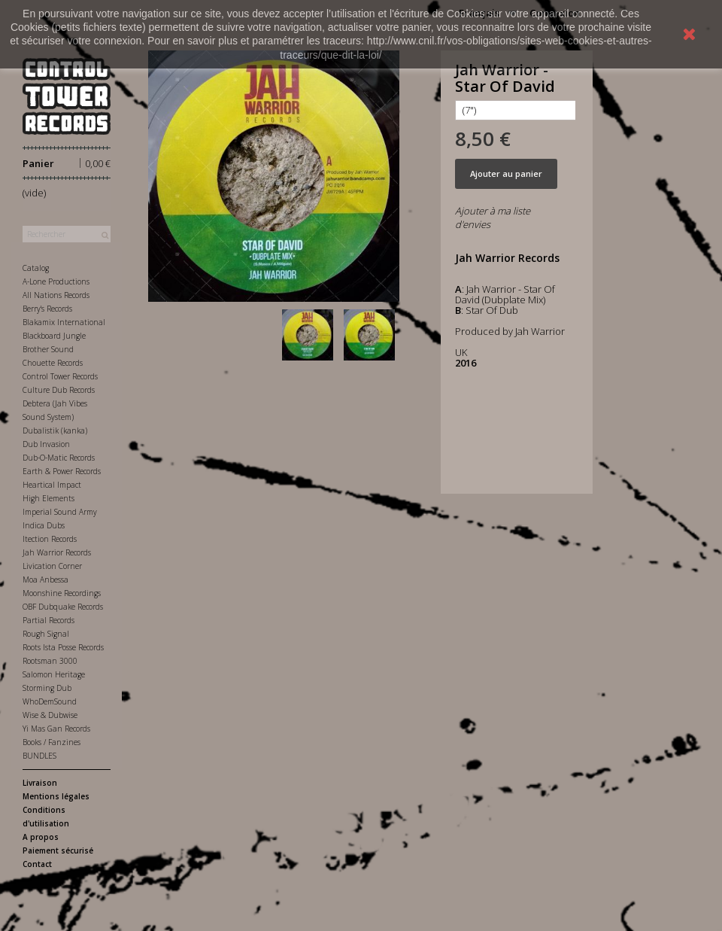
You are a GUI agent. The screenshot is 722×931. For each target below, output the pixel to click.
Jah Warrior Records (57, 552)
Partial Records (48, 620)
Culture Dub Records (59, 390)
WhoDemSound (50, 701)
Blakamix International (64, 322)
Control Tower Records (60, 376)
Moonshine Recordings (62, 593)
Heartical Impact (52, 484)
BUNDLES (39, 755)
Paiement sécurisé (58, 850)
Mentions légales (56, 796)
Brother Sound (48, 349)
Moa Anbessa (45, 579)
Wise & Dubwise (50, 715)
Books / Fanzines (51, 742)
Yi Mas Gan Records (56, 728)
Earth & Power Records (62, 471)
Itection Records (50, 539)
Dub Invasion (46, 444)
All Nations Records (56, 295)
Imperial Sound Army (60, 512)
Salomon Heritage (54, 674)
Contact (37, 864)
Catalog (36, 268)
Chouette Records (53, 362)
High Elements (48, 498)
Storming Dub (47, 688)
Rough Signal (46, 633)
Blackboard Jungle (54, 335)
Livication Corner (52, 566)
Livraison (40, 782)
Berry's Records (47, 308)
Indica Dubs (44, 525)
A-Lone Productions (56, 281)
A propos (41, 837)
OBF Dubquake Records (63, 606)
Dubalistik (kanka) (55, 430)
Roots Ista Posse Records (63, 647)
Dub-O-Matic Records (59, 457)
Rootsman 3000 (50, 661)
